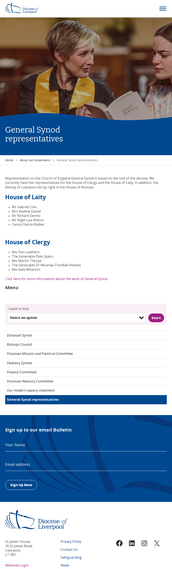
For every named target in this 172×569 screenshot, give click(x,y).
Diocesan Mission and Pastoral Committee (40, 353)
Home (9, 160)
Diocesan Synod (19, 335)
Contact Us (69, 549)
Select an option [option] (23, 317)
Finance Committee (22, 372)
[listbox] (76, 317)
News (65, 565)
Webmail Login (16, 565)
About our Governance (35, 160)
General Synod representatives (33, 399)
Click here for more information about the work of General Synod (56, 279)
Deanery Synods (19, 363)
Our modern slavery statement (31, 390)
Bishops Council (19, 344)
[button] (163, 9)
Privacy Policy (71, 542)
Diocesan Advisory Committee (30, 381)
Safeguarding (71, 557)
